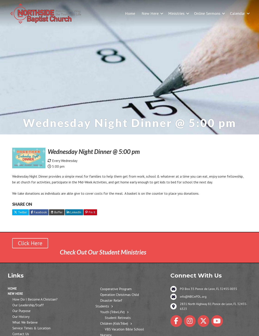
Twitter (20, 212)
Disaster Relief (111, 300)
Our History (20, 316)
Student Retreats (118, 317)
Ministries (176, 13)
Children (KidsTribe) (114, 323)
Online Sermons (207, 13)
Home (130, 13)
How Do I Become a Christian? (35, 299)
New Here (150, 13)
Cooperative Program (116, 289)
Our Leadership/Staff (28, 305)
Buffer (57, 212)
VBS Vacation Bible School (124, 329)
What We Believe (25, 322)
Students (102, 306)
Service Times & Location (31, 328)
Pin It (90, 212)
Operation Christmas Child (119, 294)
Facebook (39, 212)
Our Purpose (21, 311)
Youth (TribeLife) (112, 312)
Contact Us (20, 334)
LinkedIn (74, 212)
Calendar (237, 13)
